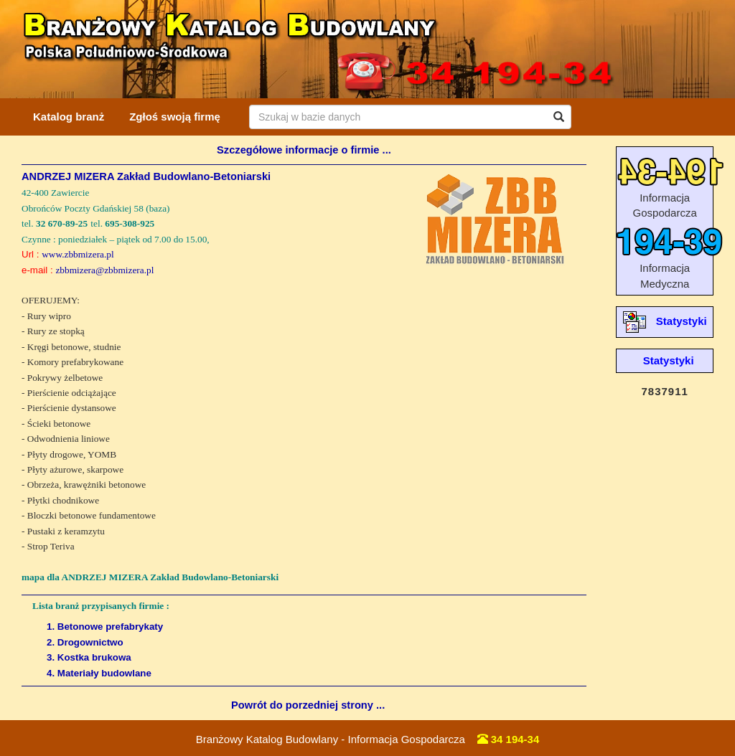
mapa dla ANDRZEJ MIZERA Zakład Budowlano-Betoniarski (150, 577)
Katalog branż (68, 116)
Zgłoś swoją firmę (174, 116)
